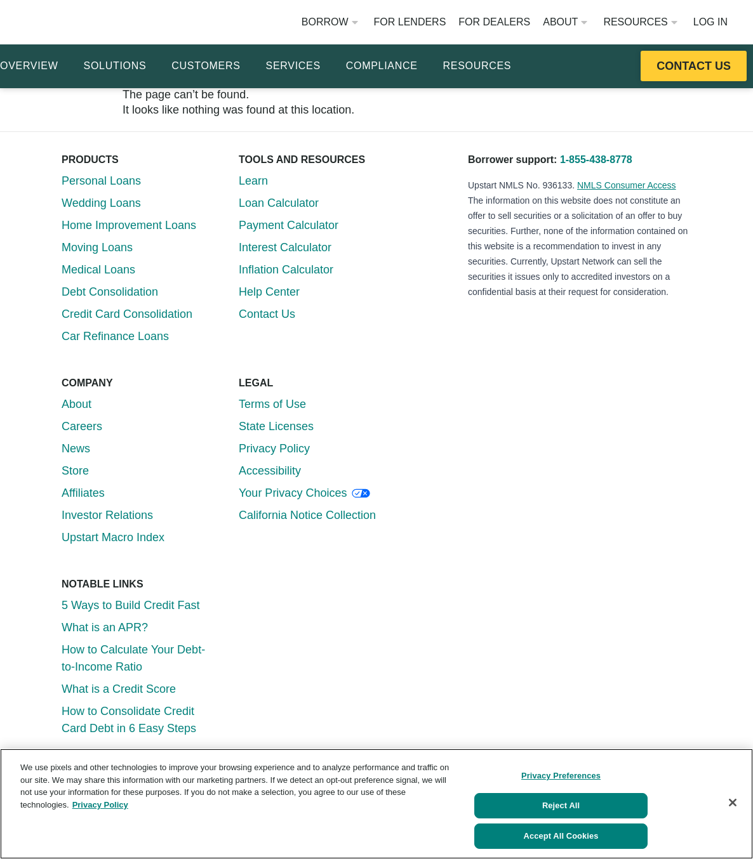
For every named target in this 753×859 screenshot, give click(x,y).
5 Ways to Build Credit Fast (130, 605)
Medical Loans (98, 269)
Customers (205, 65)
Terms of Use (272, 404)
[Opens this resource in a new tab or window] (694, 66)
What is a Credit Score (119, 689)
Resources (640, 21)
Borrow (330, 21)
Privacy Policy (274, 448)
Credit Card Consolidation (127, 314)
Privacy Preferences (561, 768)
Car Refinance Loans (115, 336)
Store (75, 470)
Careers (82, 426)
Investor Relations (107, 515)
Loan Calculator (279, 203)
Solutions (115, 65)
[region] (376, 799)
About (565, 21)
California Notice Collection (307, 515)
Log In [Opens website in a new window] (710, 21)
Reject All (561, 800)
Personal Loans (101, 180)
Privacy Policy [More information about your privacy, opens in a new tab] (100, 796)
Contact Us (267, 314)
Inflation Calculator (286, 269)
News (76, 448)
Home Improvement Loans (129, 225)
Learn (253, 180)
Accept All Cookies (561, 832)
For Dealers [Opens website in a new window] (494, 21)
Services (293, 65)
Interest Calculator (285, 247)
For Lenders (410, 21)
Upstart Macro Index (113, 537)
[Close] (733, 798)
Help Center (269, 291)
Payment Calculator (288, 225)
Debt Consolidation (110, 291)
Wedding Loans (101, 203)
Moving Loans (97, 247)
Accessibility (270, 470)
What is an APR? (105, 627)
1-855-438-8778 (596, 159)
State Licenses (276, 426)
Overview (29, 65)
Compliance (382, 65)
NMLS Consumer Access (626, 185)
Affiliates (83, 493)
